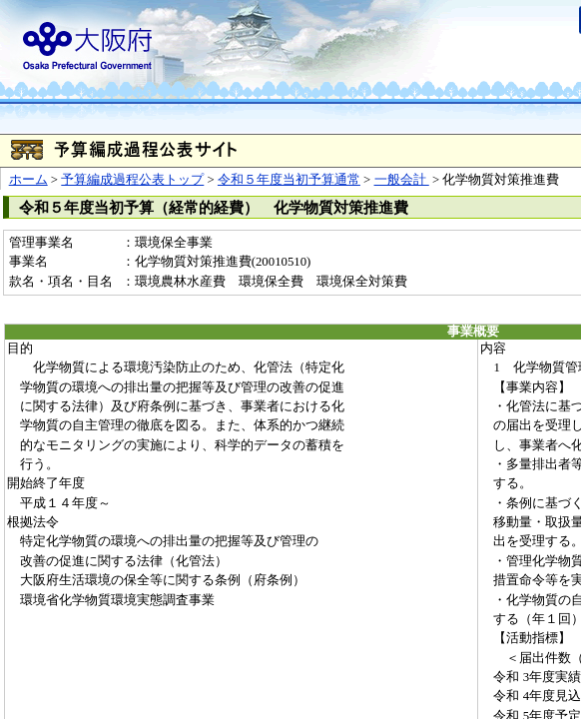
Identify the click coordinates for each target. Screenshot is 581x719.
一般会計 (401, 180)
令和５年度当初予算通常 (289, 180)
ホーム (28, 180)
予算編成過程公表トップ (132, 180)
